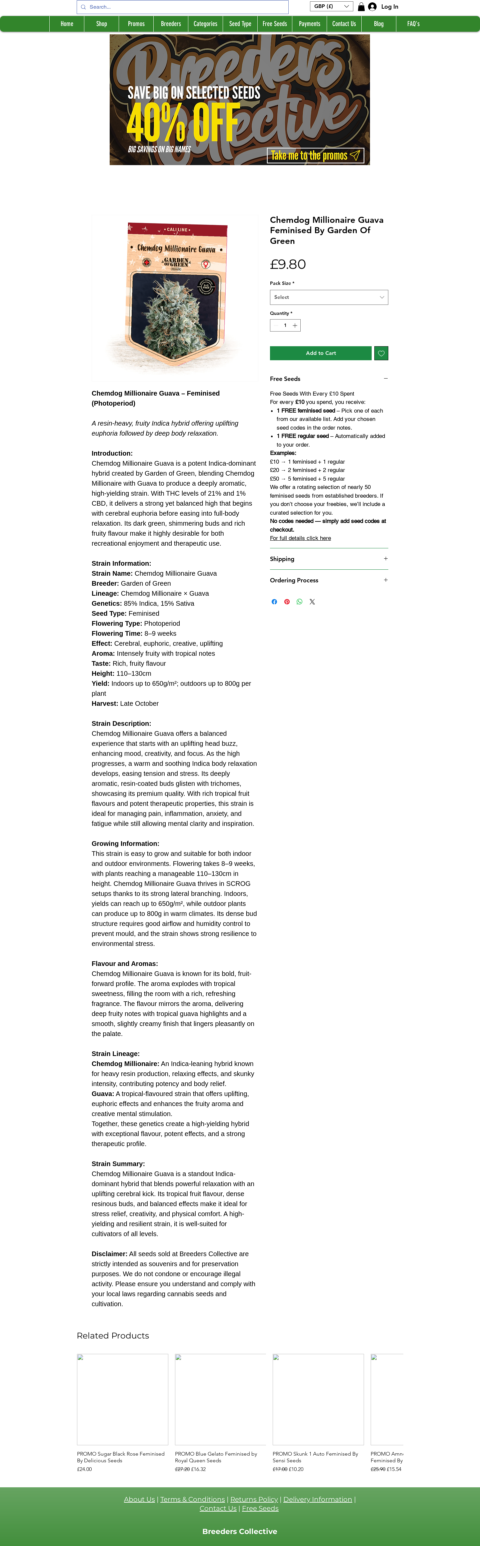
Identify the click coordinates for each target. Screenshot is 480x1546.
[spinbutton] (285, 325)
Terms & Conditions (192, 1499)
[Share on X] (312, 602)
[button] (331, 6)
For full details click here (300, 538)
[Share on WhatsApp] (300, 602)
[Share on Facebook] (274, 602)
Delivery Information (317, 1499)
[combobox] (329, 297)
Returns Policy (254, 1499)
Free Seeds (260, 1508)
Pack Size (282, 283)
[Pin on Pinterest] (287, 602)
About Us (139, 1499)
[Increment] (295, 325)
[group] (240, 1414)
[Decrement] (275, 325)
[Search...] (182, 7)
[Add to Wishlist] (381, 353)
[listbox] (331, 6)
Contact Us (218, 1508)
